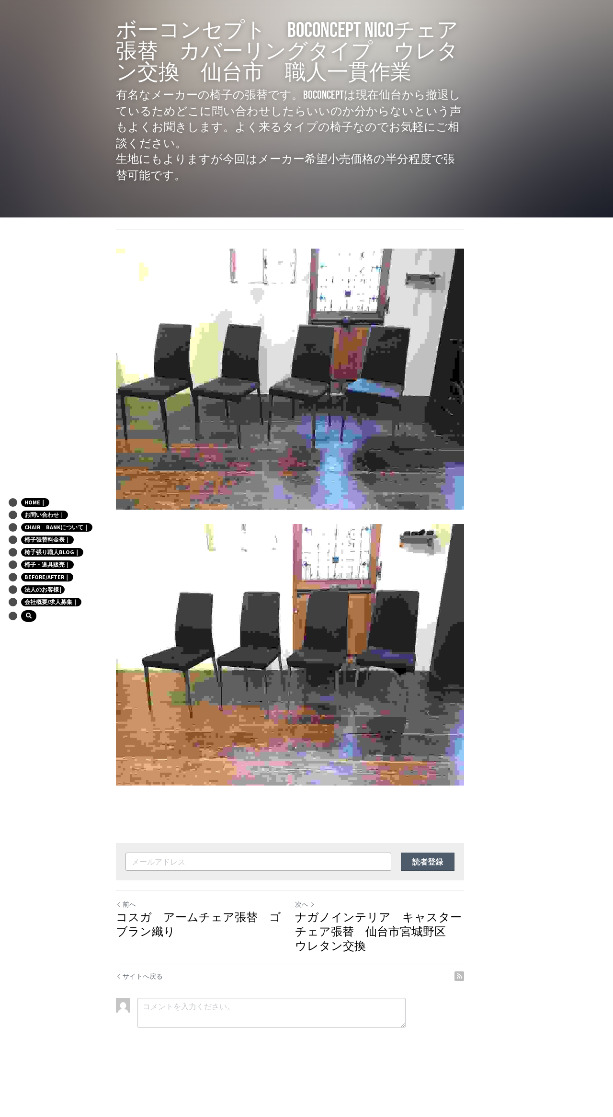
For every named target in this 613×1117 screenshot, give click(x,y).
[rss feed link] (492, 1009)
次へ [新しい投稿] (321, 937)
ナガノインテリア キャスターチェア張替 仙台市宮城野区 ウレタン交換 (400, 964)
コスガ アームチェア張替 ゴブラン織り (204, 957)
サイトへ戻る (139, 1009)
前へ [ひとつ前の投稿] (126, 937)
